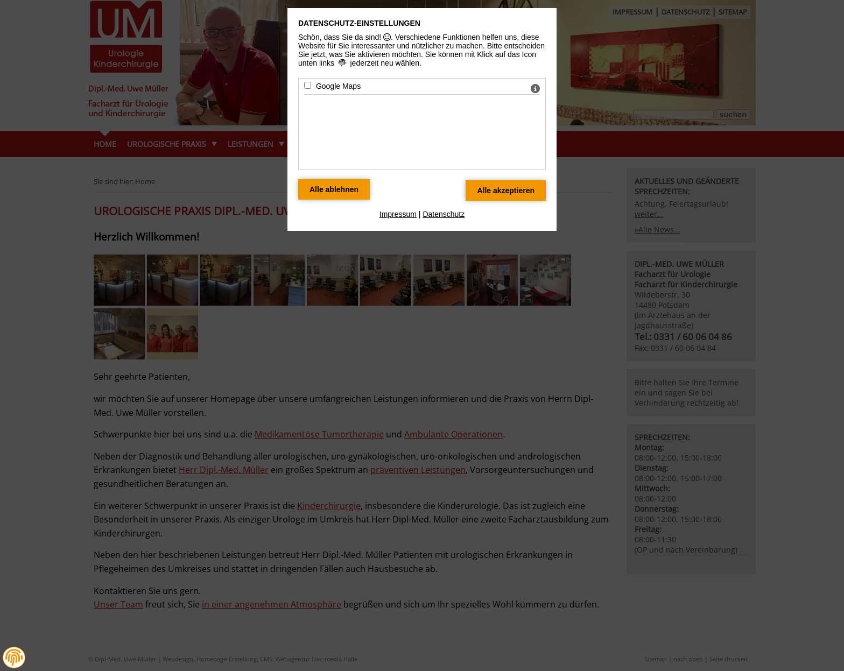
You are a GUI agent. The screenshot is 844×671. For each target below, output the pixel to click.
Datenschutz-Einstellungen (359, 23)
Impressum (398, 214)
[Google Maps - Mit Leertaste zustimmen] (307, 85)
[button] (14, 657)
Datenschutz (444, 214)
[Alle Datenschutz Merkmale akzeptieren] (506, 190)
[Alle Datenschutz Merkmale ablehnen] (334, 189)
